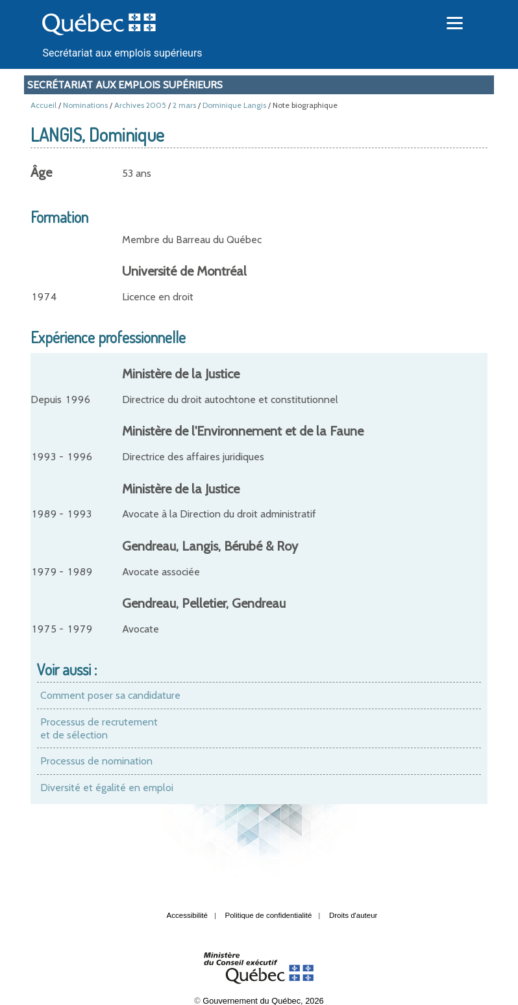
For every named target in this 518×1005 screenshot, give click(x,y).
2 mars (184, 105)
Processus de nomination (96, 761)
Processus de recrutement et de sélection (99, 728)
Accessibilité (187, 915)
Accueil (43, 105)
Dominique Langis (234, 105)
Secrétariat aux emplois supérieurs (122, 53)
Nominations (85, 105)
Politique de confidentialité (268, 915)
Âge (41, 172)
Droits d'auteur (353, 915)
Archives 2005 (140, 105)
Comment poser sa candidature (110, 695)
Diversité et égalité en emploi (106, 787)
